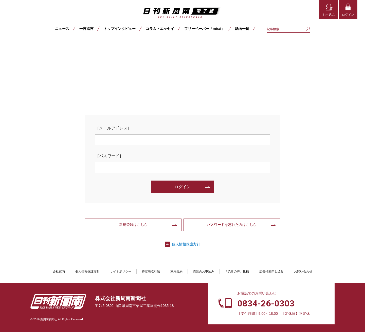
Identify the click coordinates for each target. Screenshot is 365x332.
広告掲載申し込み (271, 271)
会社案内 (59, 271)
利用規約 (176, 271)
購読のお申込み (203, 271)
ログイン (348, 14)
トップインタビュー (120, 29)
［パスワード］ (109, 156)
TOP (11, 45)
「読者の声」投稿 (237, 271)
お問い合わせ (303, 271)
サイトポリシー (120, 271)
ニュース (62, 29)
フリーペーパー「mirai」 (204, 29)
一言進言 (86, 29)
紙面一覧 (242, 29)
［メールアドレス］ (113, 128)
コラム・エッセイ (160, 29)
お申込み (329, 14)
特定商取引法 (151, 271)
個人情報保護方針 (186, 244)
